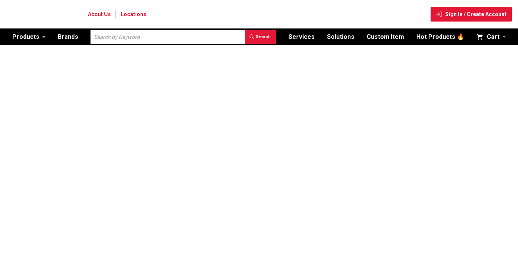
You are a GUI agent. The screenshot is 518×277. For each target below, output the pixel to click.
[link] (29, 36)
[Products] (29, 36)
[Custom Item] (385, 36)
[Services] (301, 36)
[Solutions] (340, 36)
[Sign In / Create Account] (471, 14)
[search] (260, 37)
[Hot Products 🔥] (440, 36)
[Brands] (68, 36)
